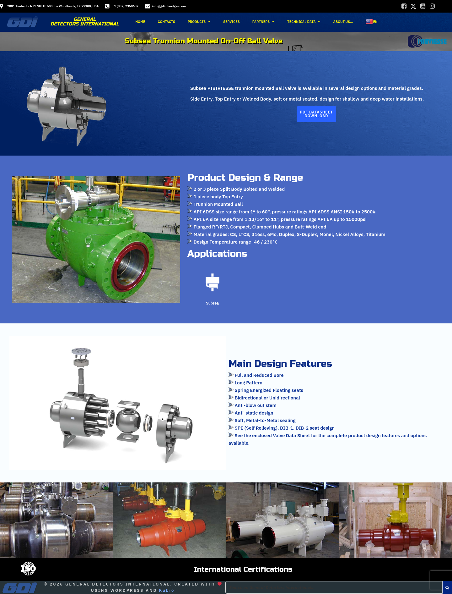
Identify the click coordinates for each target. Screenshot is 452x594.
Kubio (167, 590)
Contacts (166, 21)
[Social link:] (404, 6)
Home (140, 21)
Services (231, 21)
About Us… (343, 21)
